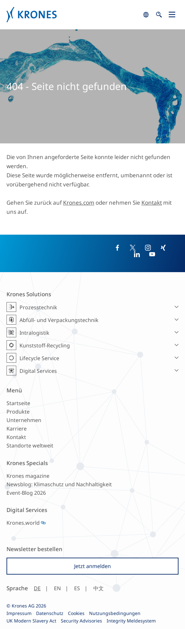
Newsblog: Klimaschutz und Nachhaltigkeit (59, 484)
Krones (73, 14)
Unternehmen (24, 420)
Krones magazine (28, 475)
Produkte (18, 411)
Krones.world (23, 522)
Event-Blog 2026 (26, 492)
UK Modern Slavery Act (31, 621)
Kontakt (151, 202)
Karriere (17, 428)
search (145, 14)
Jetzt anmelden (92, 566)
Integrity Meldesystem (131, 621)
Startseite (18, 403)
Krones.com (78, 202)
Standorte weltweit (30, 445)
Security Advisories (81, 621)
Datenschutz (49, 613)
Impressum (19, 613)
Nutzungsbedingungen (114, 613)
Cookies (76, 613)
